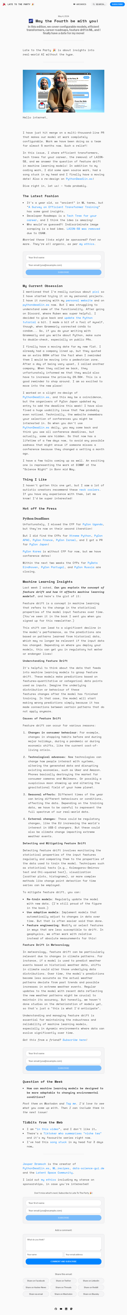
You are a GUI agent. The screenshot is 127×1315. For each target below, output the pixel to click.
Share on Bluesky (91, 1294)
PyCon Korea (32, 551)
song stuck (58, 1142)
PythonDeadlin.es (79, 179)
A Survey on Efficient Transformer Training (63, 207)
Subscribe (117, 4)
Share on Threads (63, 1287)
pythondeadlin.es (36, 305)
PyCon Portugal (52, 567)
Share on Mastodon (63, 1294)
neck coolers (89, 490)
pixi (96, 292)
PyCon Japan (38, 544)
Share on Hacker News (36, 1287)
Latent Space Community (54, 1172)
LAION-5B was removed (83, 229)
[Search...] (99, 4)
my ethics (86, 244)
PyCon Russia (84, 567)
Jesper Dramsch (34, 1164)
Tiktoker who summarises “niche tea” (72, 1133)
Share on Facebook (36, 1281)
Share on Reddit (91, 1287)
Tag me (71, 1103)
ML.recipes (61, 1168)
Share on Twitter (63, 1281)
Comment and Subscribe (64, 1261)
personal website (79, 300)
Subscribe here (74, 1040)
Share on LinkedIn (91, 1281)
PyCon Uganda (93, 524)
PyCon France (43, 540)
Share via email (36, 1294)
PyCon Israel (66, 540)
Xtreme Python (80, 536)
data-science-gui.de (88, 1168)
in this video (47, 1129)
